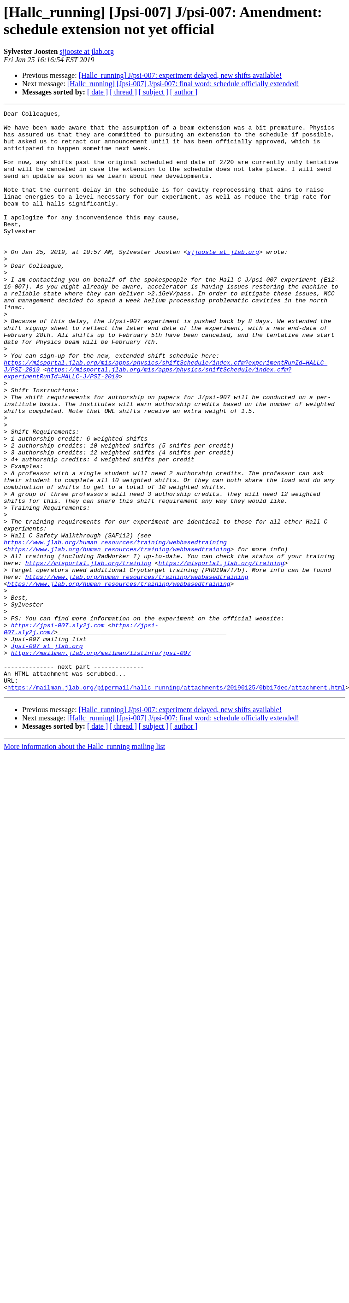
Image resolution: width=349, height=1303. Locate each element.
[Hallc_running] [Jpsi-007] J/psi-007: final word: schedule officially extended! (183, 84)
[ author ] (184, 92)
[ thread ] (123, 92)
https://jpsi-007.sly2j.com (58, 720)
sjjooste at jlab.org (86, 51)
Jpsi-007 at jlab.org (47, 745)
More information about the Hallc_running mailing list (84, 854)
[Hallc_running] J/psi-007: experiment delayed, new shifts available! (180, 75)
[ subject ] (153, 92)
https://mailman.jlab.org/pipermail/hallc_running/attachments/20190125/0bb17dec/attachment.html (176, 795)
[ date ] (97, 92)
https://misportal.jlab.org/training (88, 646)
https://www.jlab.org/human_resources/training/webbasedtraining (115, 621)
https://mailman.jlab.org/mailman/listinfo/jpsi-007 (101, 753)
